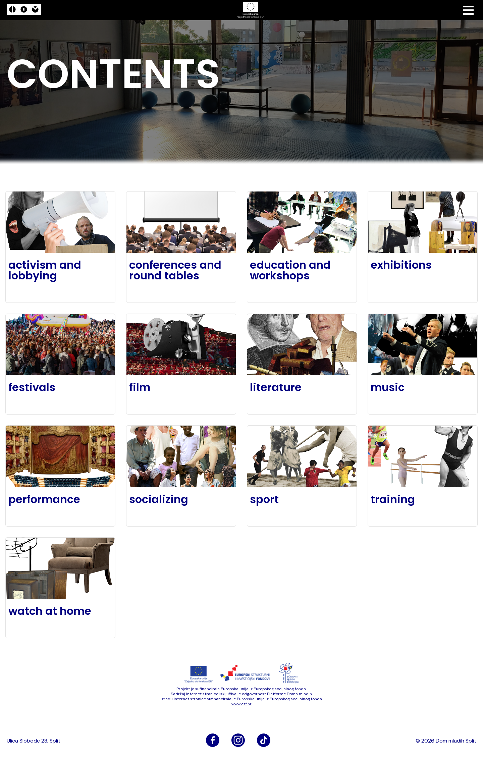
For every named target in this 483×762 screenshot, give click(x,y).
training (393, 499)
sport (264, 499)
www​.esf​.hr (241, 704)
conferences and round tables (175, 270)
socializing (158, 499)
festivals (31, 387)
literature (276, 387)
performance (44, 499)
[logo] (24, 10)
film (139, 387)
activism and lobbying (44, 270)
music (388, 387)
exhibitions (401, 265)
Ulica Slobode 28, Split (33, 741)
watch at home (49, 611)
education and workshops (290, 270)
